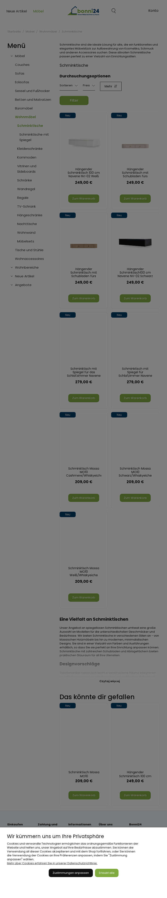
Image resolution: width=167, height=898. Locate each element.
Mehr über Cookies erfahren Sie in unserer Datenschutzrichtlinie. (52, 863)
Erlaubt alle (107, 873)
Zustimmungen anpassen (71, 873)
